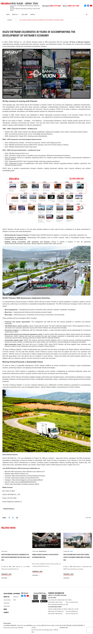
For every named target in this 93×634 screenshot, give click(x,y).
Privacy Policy (7, 623)
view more (4, 578)
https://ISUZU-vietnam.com (19, 473)
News (8, 14)
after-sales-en (42, 551)
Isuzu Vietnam (8, 593)
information (4, 574)
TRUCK (71, 551)
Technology (6, 603)
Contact (32, 14)
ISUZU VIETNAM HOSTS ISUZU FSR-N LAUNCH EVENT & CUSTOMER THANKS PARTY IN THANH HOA (76, 557)
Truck (14, 600)
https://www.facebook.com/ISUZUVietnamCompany (28, 476)
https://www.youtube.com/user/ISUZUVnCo (25, 478)
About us (6, 597)
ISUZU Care (25, 14)
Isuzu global (7, 606)
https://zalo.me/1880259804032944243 (23, 482)
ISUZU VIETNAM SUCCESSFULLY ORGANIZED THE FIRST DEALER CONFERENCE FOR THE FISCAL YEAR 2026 (15, 557)
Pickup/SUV (15, 596)
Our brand (16, 593)
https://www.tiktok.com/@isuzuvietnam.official (24, 484)
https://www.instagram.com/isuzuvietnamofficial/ (27, 480)
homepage (9, 20)
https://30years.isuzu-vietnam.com (34, 471)
